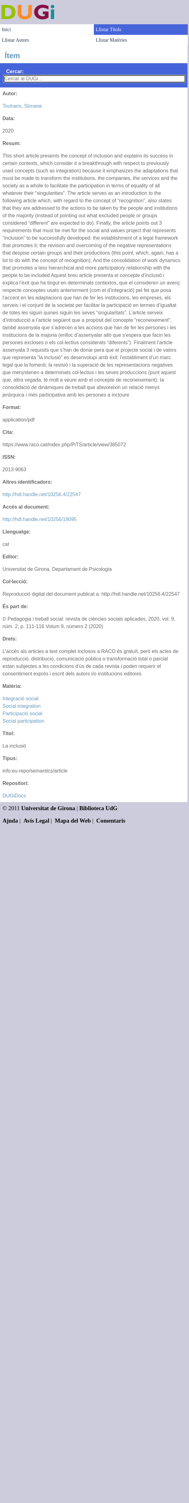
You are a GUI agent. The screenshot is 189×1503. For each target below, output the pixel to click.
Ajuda (10, 820)
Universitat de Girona (48, 808)
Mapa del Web (73, 820)
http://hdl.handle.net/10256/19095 (39, 519)
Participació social (22, 713)
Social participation (23, 721)
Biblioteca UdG (98, 808)
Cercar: (15, 71)
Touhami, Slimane (22, 106)
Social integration (21, 706)
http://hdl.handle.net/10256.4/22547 (41, 494)
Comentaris (110, 820)
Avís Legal (36, 820)
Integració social (20, 698)
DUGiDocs (14, 795)
